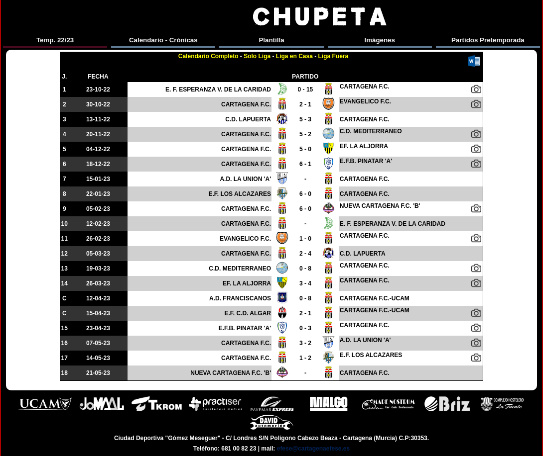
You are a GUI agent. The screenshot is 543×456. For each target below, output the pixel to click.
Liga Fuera (333, 56)
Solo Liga (257, 56)
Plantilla (271, 40)
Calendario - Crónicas (163, 40)
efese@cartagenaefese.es (313, 448)
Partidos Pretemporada (488, 40)
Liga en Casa (294, 56)
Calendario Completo (208, 56)
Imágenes (379, 40)
